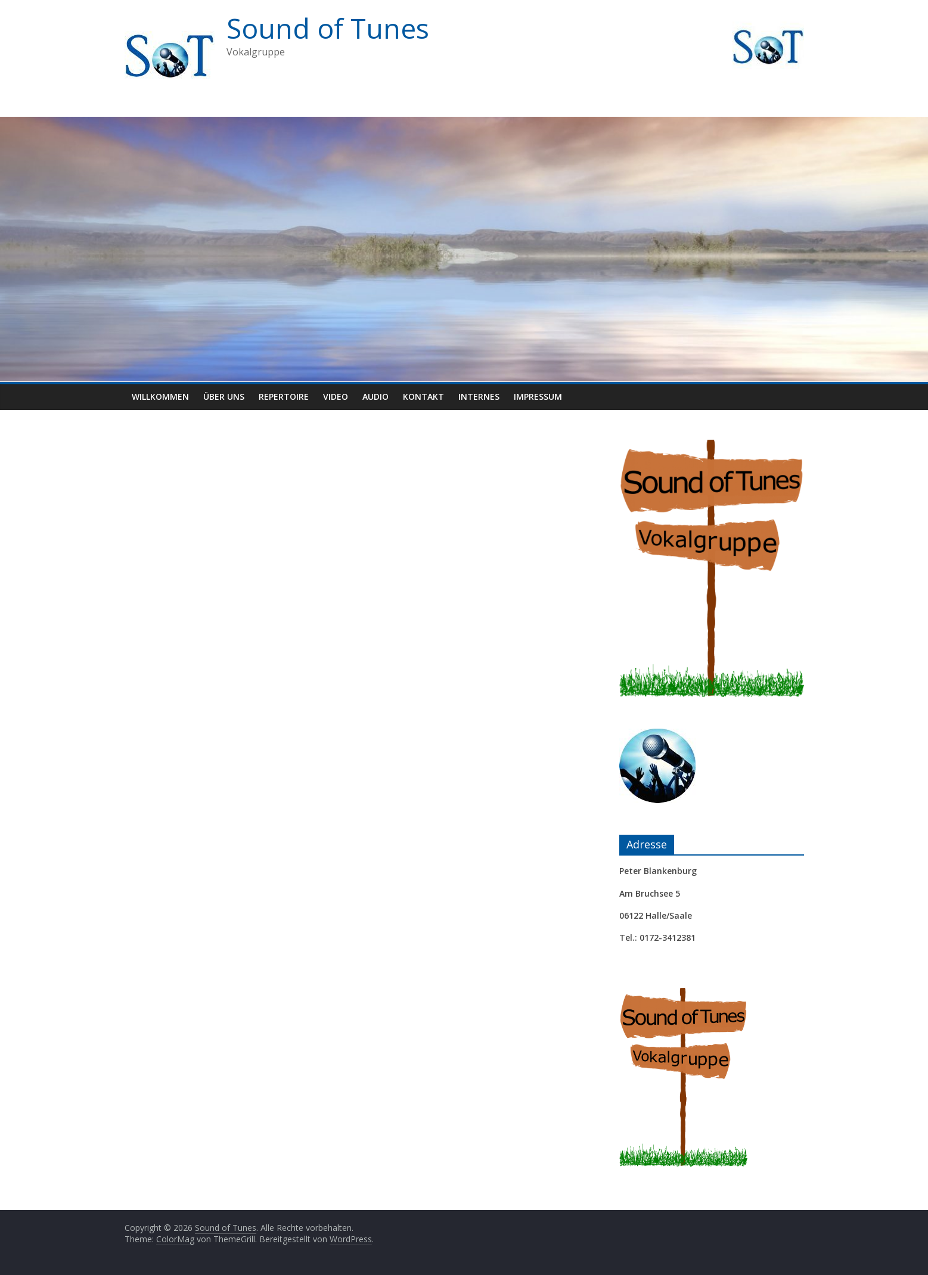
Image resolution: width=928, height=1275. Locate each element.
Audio (375, 396)
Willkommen (160, 396)
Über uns (223, 396)
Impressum (538, 396)
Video (335, 396)
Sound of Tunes (327, 28)
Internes (478, 396)
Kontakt (423, 396)
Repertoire (284, 396)
